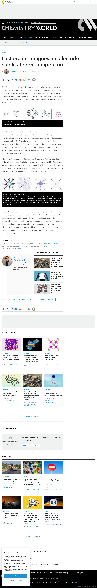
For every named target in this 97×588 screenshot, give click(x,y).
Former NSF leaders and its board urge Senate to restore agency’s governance (52, 516)
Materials (51, 299)
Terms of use (34, 564)
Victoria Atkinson (50, 401)
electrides (12, 299)
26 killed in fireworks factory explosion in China (10, 515)
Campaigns (48, 573)
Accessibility (45, 564)
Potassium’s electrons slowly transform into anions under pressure (11, 357)
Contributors (36, 551)
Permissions (55, 564)
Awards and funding (61, 573)
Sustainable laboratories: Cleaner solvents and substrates (53, 394)
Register (15, 22)
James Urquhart (33, 368)
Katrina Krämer (12, 364)
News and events (35, 573)
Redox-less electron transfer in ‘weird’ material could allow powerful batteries (31, 358)
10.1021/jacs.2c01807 (51, 244)
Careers (47, 389)
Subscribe (25, 22)
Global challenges (77, 573)
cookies (75, 582)
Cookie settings (16, 580)
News (4, 52)
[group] (90, 37)
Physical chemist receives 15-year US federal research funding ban (52, 482)
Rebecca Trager (54, 490)
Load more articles (32, 417)
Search (55, 22)
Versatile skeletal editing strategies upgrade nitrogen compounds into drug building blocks (31, 517)
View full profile (13, 292)
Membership (91, 2)
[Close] (27, 551)
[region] (16, 567)
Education (83, 2)
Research (6, 353)
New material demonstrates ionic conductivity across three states (57, 288)
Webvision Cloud (91, 586)
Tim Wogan (10, 401)
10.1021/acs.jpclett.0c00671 (12, 248)
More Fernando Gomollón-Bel (47, 252)
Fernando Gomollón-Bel (18, 71)
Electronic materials (26, 299)
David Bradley (53, 364)
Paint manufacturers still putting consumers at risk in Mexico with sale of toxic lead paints (32, 482)
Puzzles (36, 43)
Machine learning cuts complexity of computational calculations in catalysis (57, 276)
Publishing (75, 2)
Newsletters (13, 43)
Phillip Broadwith (8, 486)
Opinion (6, 476)
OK (16, 575)
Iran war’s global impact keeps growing (11, 480)
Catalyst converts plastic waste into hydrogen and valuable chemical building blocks (57, 263)
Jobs (20, 43)
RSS (45, 551)
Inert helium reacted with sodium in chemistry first (52, 357)
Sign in (25, 445)
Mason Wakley (33, 490)
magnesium (40, 299)
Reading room (27, 43)
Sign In (7, 22)
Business (6, 511)
